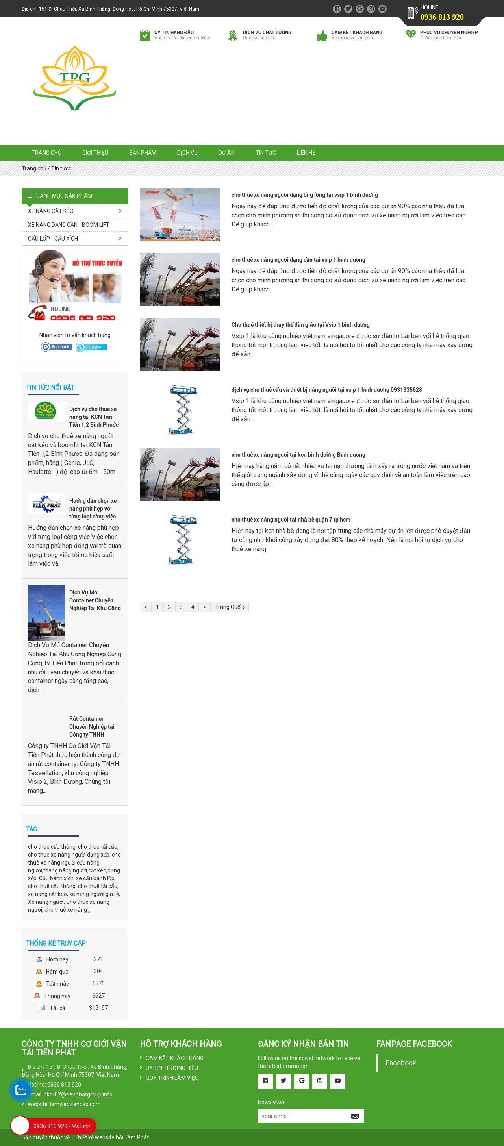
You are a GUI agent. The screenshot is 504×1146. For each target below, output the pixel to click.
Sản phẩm (142, 153)
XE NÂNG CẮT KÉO (51, 211)
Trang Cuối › (230, 607)
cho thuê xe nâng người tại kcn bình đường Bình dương (298, 455)
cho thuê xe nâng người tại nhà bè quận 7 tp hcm (291, 520)
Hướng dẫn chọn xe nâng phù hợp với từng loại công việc (93, 509)
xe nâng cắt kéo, (48, 894)
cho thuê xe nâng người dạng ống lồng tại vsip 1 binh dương (305, 195)
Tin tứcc (61, 168)
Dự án (227, 153)
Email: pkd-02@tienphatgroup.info (70, 1094)
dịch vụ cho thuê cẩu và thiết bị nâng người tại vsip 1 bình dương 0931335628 (327, 390)
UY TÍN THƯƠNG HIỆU (172, 1068)
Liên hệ (306, 153)
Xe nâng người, (47, 902)
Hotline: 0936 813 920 (54, 1084)
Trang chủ (46, 153)
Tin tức (266, 153)
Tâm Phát (136, 1137)
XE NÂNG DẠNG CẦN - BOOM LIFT (68, 225)
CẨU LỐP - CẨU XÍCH (53, 238)
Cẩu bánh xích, (57, 878)
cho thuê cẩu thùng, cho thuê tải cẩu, (73, 847)
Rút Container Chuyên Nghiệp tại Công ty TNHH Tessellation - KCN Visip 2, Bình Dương (93, 735)
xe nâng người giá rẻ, (94, 894)
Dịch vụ (187, 153)
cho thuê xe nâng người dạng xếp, (70, 855)
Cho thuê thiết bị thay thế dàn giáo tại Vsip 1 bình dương (301, 325)
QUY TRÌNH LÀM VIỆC (172, 1078)
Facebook (401, 1063)
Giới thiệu (95, 153)
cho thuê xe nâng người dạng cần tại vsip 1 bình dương (298, 260)
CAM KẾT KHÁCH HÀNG (175, 1058)
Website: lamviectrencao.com (64, 1104)
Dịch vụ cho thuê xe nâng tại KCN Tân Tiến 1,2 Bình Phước (94, 417)
